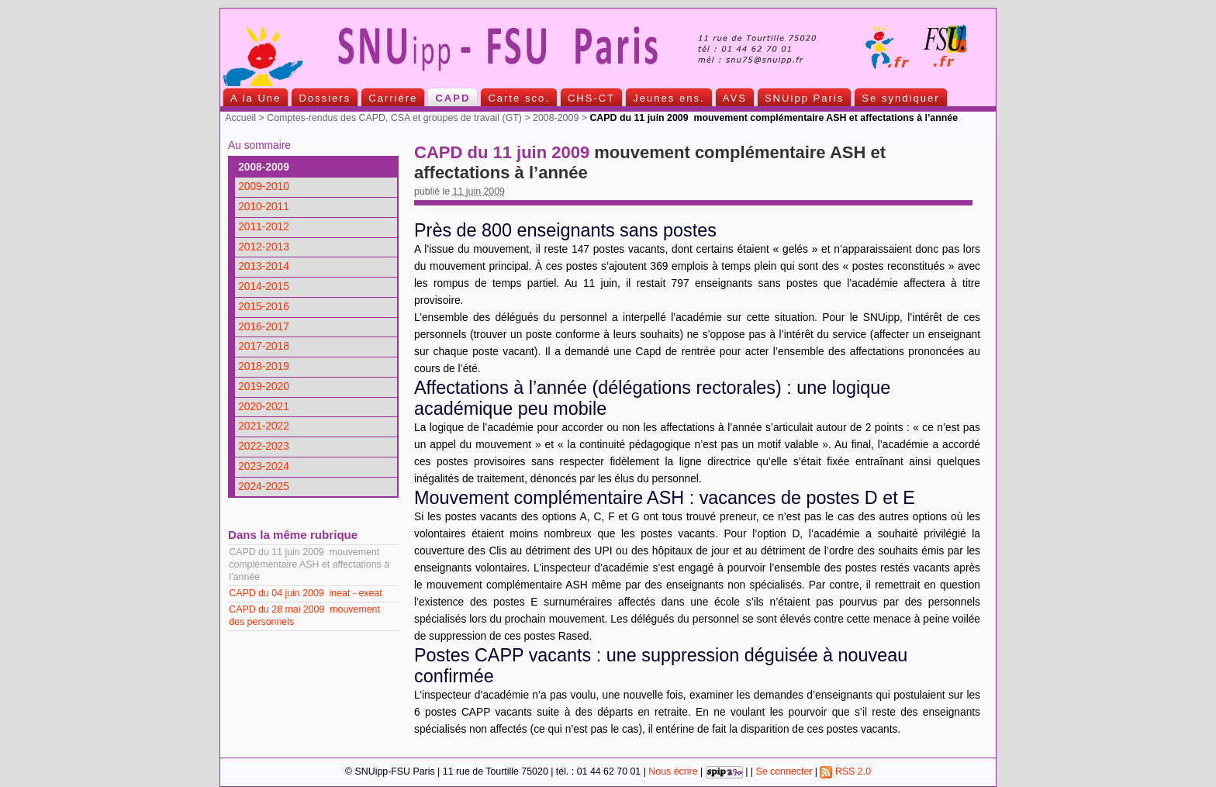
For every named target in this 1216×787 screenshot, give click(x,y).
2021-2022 (263, 426)
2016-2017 (263, 327)
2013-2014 (263, 266)
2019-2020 (263, 386)
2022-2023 (263, 446)
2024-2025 (263, 486)
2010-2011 (263, 206)
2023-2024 (263, 466)
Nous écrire (672, 771)
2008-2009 (556, 117)
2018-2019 (263, 366)
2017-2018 (263, 346)
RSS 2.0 (845, 771)
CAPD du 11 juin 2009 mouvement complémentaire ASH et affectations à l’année (309, 564)
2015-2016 (263, 306)
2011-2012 (263, 227)
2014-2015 (263, 286)
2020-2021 (263, 406)
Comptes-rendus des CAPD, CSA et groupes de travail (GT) (394, 117)
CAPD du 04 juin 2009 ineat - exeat (305, 593)
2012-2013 (263, 247)
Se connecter (783, 771)
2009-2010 (263, 186)
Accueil (240, 117)
